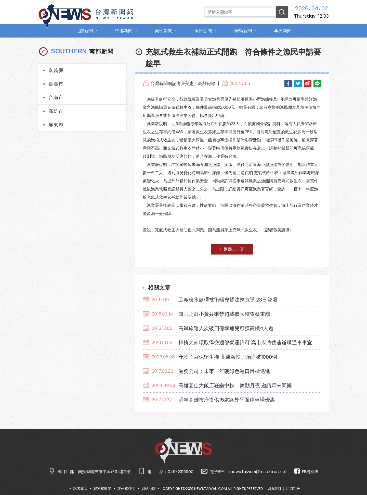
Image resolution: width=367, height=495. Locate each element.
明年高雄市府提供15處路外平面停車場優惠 (226, 399)
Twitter (298, 83)
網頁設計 (274, 488)
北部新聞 (84, 31)
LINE (317, 83)
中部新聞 (124, 31)
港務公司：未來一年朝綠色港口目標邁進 (224, 371)
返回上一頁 (234, 249)
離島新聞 (243, 31)
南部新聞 (163, 31)
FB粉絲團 (306, 471)
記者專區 (80, 488)
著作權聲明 (126, 488)
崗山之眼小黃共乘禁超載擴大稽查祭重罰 (224, 314)
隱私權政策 (102, 488)
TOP (353, 476)
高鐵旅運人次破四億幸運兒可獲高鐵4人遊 (225, 328)
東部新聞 (203, 31)
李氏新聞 (283, 31)
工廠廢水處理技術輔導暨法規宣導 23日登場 (227, 299)
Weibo (307, 83)
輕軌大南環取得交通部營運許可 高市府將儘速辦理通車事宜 (245, 342)
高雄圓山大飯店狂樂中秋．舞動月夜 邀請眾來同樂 (235, 385)
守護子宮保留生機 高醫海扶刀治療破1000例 (227, 356)
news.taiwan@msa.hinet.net (258, 472)
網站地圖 (148, 488)
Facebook (288, 83)
